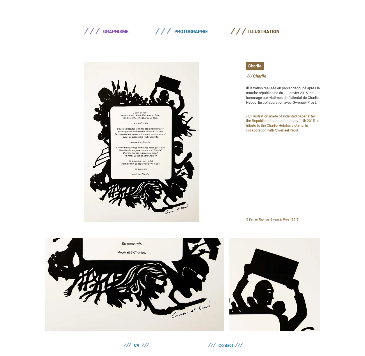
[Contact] (225, 345)
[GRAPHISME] (116, 31)
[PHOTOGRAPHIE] (191, 31)
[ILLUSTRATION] (264, 31)
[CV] (136, 345)
